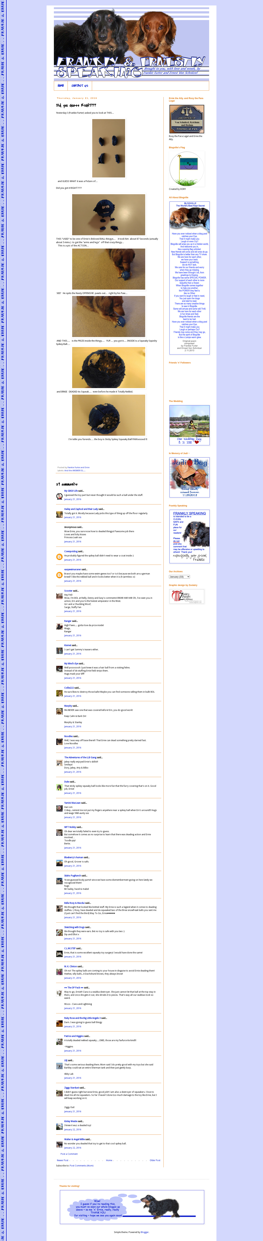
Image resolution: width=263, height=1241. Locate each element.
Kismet (67, 645)
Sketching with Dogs (74, 927)
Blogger (145, 1232)
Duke (66, 782)
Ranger (67, 621)
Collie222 (69, 688)
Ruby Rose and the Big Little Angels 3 (82, 1018)
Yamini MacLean (72, 803)
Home (109, 1160)
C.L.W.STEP (70, 948)
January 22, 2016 (72, 1129)
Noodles (68, 736)
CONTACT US (80, 85)
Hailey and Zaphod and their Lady (81, 509)
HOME (61, 85)
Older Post (155, 1160)
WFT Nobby (70, 827)
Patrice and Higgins (74, 1036)
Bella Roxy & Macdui (74, 903)
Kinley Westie (70, 1121)
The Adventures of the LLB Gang (80, 757)
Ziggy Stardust (71, 1088)
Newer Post (62, 1160)
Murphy (68, 706)
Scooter (68, 591)
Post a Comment (69, 1154)
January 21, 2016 (72, 499)
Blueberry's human (73, 857)
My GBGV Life (71, 491)
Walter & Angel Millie (74, 1139)
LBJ (65, 1060)
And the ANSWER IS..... (74, 470)
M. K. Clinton (70, 966)
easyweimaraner (72, 569)
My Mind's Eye (71, 663)
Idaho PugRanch (72, 875)
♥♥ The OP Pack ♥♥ (73, 987)
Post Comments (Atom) (81, 1165)
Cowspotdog (70, 551)
